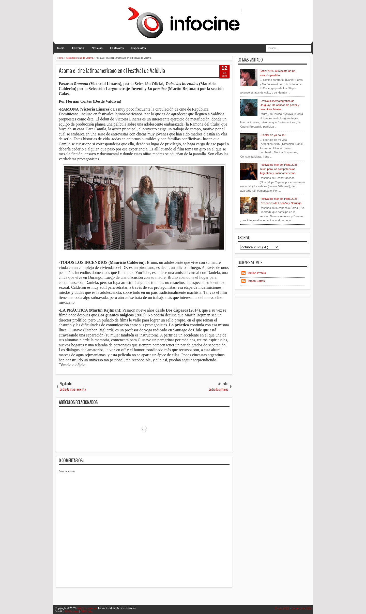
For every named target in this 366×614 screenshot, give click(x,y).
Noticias (97, 48)
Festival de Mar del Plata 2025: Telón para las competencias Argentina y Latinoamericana (279, 169)
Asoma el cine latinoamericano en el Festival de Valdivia (112, 70)
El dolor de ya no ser (272, 134)
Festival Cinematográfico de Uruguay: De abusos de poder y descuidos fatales (279, 105)
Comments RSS (301, 608)
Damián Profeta (256, 272)
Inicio (61, 48)
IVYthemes (72, 611)
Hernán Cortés (256, 280)
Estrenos (78, 48)
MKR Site (87, 611)
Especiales (138, 48)
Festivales (117, 48)
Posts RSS (282, 608)
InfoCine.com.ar (87, 608)
